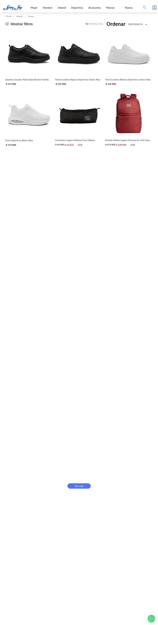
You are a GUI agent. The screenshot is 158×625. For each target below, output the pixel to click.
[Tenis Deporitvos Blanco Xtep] (29, 118)
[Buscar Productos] (145, 7)
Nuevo (129, 7)
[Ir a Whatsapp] (151, 618)
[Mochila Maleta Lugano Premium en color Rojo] (129, 118)
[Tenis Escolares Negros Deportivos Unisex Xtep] (79, 57)
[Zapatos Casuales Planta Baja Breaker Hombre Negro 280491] (29, 57)
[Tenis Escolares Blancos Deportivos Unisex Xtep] (129, 57)
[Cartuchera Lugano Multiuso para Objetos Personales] (79, 118)
